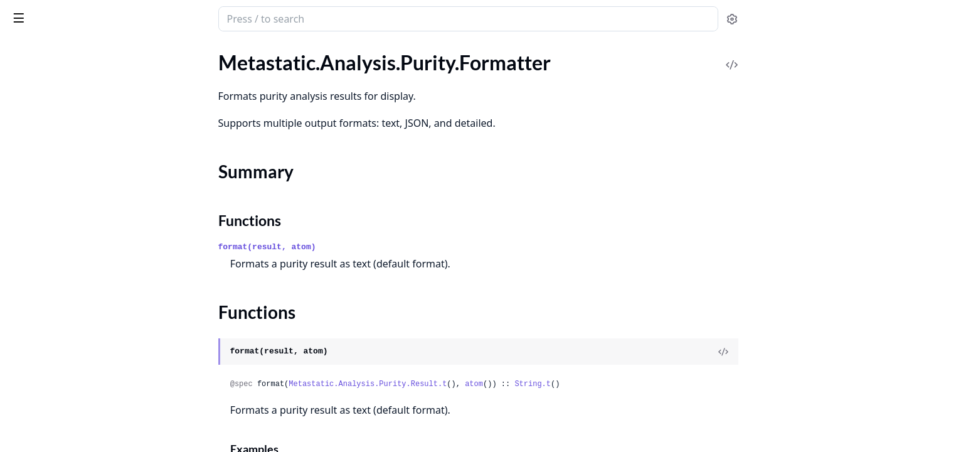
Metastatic (74, 13)
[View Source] (817, 351)
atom (568, 384)
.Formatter (32, 99)
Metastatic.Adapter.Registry (69, 433)
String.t (626, 384)
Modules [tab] (80, 53)
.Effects (24, 82)
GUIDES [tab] (25, 53)
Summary (42, 121)
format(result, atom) (361, 247)
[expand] (175, 84)
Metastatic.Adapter (51, 416)
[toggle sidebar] (172, 17)
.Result (23, 158)
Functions (43, 136)
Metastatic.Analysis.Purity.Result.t (462, 384)
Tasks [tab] (143, 53)
